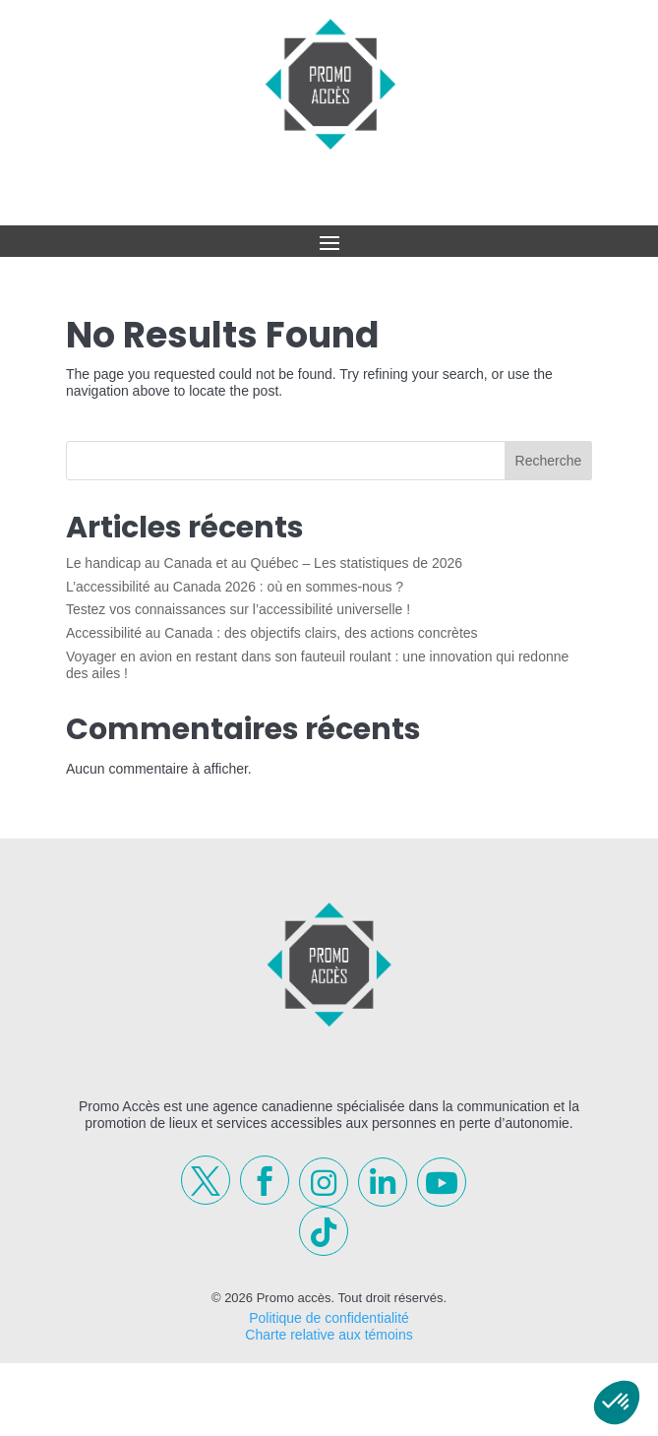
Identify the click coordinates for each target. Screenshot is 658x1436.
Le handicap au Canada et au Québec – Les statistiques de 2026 (264, 563)
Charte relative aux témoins (328, 1334)
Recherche (548, 460)
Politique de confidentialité (329, 1318)
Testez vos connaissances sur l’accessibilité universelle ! (238, 609)
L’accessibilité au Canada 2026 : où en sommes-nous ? (234, 586)
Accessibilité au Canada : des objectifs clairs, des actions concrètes (272, 633)
